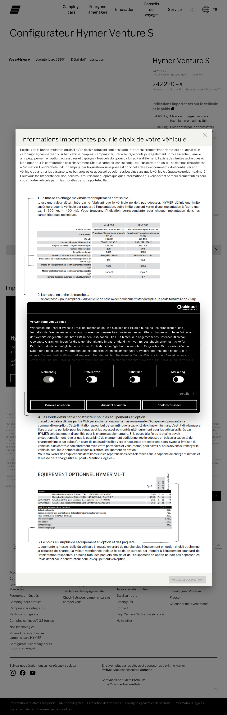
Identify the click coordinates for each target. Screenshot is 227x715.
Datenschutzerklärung (58, 355)
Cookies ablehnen (57, 405)
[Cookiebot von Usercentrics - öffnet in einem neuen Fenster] (180, 308)
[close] (205, 135)
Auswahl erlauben (113, 405)
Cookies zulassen (169, 405)
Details (184, 393)
